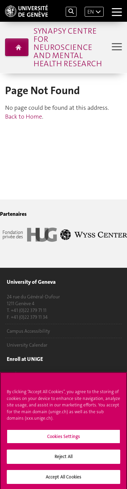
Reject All (63, 458)
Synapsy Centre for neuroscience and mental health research (68, 47)
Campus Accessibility (28, 331)
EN (90, 11)
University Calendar (27, 345)
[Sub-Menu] (116, 47)
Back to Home (23, 116)
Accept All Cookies (63, 478)
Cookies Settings (63, 437)
